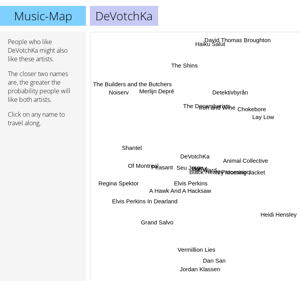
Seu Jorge (190, 167)
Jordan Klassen (200, 268)
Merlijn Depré (157, 90)
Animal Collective (245, 161)
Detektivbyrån (230, 93)
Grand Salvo (157, 222)
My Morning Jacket (240, 173)
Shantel (133, 147)
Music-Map (43, 16)
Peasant (162, 164)
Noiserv (119, 92)
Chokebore (250, 107)
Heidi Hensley (279, 212)
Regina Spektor (118, 184)
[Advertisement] (43, 174)
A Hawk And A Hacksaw (180, 190)
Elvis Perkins (191, 183)
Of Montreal (143, 168)
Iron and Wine (217, 108)
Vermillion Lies (195, 250)
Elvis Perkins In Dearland (144, 196)
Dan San (215, 259)
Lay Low (262, 115)
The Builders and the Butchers (132, 84)
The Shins (184, 65)
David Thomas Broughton (237, 42)
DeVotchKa (195, 156)
